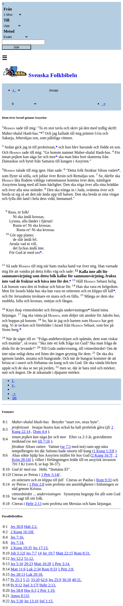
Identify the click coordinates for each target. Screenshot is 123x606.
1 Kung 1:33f (103, 451)
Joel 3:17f (31, 585)
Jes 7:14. (17, 542)
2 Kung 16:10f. (22, 532)
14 (39, 553)
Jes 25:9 (55, 580)
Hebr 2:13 (33, 504)
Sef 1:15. (47, 601)
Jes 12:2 (16, 558)
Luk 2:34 (34, 569)
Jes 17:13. (40, 548)
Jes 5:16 (16, 564)
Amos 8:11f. (20, 596)
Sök (16, 47)
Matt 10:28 (42, 564)
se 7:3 (66, 447)
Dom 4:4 (40, 432)
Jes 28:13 (17, 574)
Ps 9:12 (16, 585)
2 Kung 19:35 (21, 548)
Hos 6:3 (30, 590)
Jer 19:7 (48, 553)
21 (28, 580)
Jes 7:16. (17, 537)
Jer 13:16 (31, 601)
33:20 (35, 580)
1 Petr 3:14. (61, 564)
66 (14, 398)
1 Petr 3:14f (50, 475)
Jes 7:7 (31, 553)
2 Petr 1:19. (46, 590)
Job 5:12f (17, 553)
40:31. (77, 580)
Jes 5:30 (16, 601)
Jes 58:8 (16, 590)
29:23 (28, 564)
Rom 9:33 (104, 480)
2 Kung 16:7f (102, 455)
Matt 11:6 (17, 569)
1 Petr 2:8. (66, 569)
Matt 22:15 (64, 553)
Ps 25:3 (16, 580)
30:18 (66, 580)
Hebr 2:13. (48, 585)
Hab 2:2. (30, 527)
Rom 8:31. (82, 553)
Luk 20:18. (34, 574)
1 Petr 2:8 (36, 484)
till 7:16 (44, 441)
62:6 (44, 580)
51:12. (29, 558)
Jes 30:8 (16, 527)
